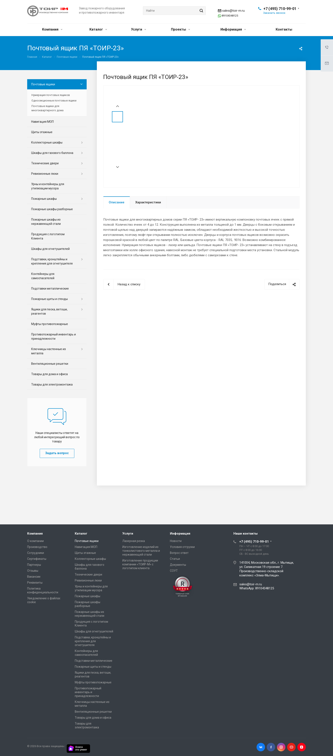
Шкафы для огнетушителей (50, 249)
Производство (37, 547)
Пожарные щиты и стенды (49, 299)
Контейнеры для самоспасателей (42, 276)
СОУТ (174, 570)
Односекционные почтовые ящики (53, 100)
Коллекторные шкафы (46, 142)
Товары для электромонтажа (52, 384)
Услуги (138, 29)
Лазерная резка (133, 541)
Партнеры (34, 564)
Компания (52, 29)
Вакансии (33, 576)
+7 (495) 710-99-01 (279, 8)
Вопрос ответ (179, 553)
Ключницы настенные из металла (48, 351)
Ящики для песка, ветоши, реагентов (49, 311)
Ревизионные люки (44, 173)
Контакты (284, 29)
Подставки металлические (50, 288)
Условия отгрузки (182, 547)
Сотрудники (35, 553)
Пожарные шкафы (44, 198)
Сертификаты (36, 558)
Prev (117, 106)
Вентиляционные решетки (49, 363)
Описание (116, 202)
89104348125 (230, 15)
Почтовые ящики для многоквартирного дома (47, 108)
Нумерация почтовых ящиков (50, 95)
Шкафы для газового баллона (52, 153)
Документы (178, 564)
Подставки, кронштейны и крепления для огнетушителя (52, 261)
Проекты (180, 29)
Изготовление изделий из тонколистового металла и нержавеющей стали (141, 550)
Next (117, 167)
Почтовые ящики (43, 84)
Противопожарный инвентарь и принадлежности (53, 336)
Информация (233, 29)
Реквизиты (34, 582)
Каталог (98, 29)
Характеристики (148, 202)
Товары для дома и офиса (49, 374)
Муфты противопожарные (49, 324)
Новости (176, 541)
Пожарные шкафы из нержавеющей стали (46, 221)
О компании (35, 541)
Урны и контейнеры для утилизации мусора (47, 186)
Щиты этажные (41, 132)
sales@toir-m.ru (233, 11)
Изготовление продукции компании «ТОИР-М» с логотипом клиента (140, 564)
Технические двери (45, 163)
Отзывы (32, 570)
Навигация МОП (42, 121)
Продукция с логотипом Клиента (48, 236)
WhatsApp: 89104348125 (256, 588)
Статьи (175, 558)
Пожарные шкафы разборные (52, 209)
